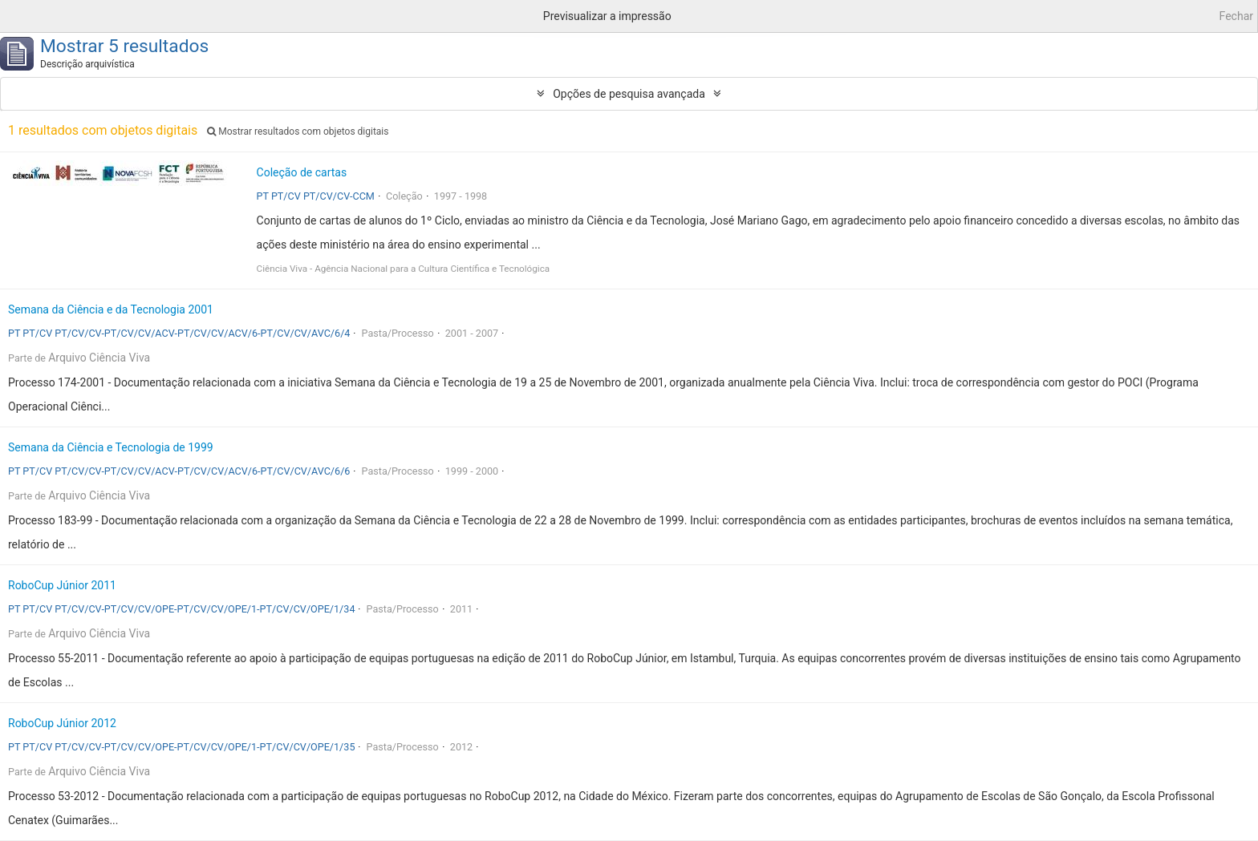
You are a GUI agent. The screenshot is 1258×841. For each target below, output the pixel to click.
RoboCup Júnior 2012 (62, 723)
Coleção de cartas (302, 172)
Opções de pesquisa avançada (629, 93)
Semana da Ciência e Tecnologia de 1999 (110, 447)
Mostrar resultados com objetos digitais (297, 131)
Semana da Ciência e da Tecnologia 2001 (110, 309)
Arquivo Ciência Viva (99, 357)
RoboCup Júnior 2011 (62, 585)
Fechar (1236, 16)
